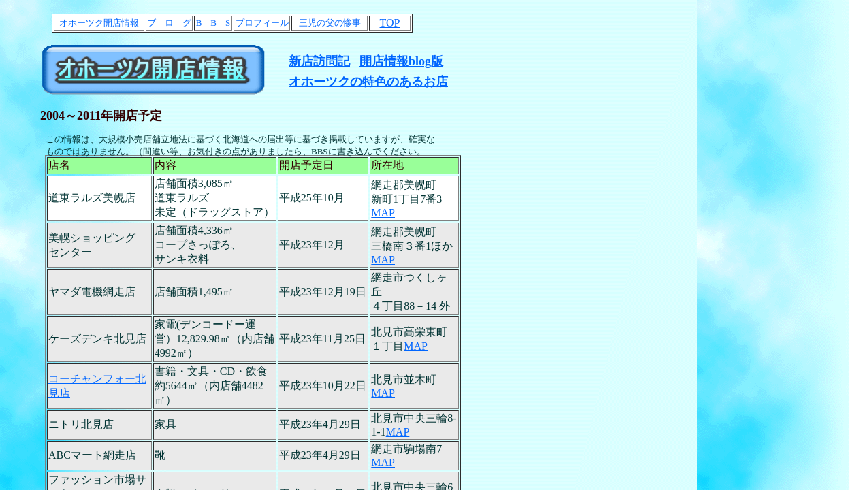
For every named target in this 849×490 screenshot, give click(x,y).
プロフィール (262, 23)
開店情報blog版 (401, 61)
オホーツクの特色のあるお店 (368, 81)
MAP (383, 212)
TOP (390, 23)
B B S (213, 23)
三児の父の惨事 (330, 23)
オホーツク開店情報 (99, 23)
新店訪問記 (319, 61)
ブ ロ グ (169, 23)
